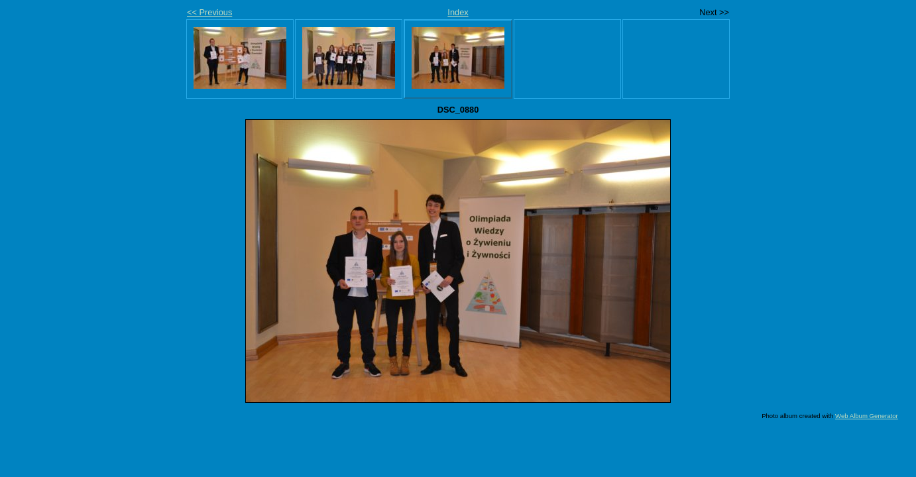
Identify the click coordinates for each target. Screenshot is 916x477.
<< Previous (209, 12)
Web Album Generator (866, 415)
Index (457, 12)
